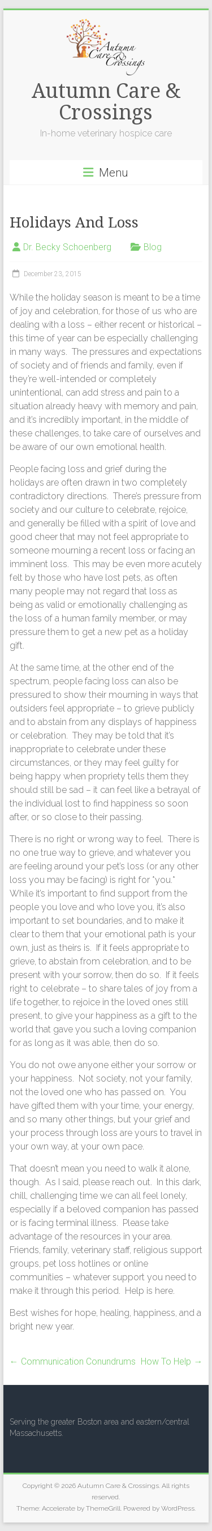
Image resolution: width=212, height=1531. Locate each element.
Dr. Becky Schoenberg (67, 247)
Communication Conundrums (73, 1361)
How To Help (171, 1361)
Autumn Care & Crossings (106, 102)
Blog (153, 247)
